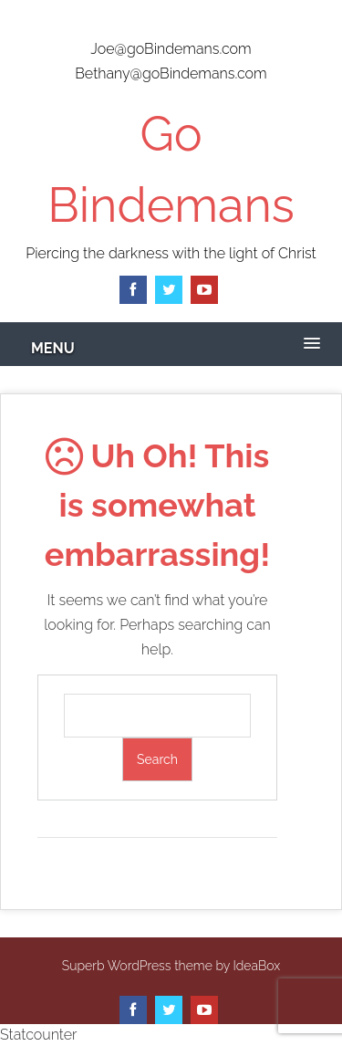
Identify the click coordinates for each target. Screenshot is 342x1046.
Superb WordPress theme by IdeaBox (171, 965)
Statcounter (39, 1034)
